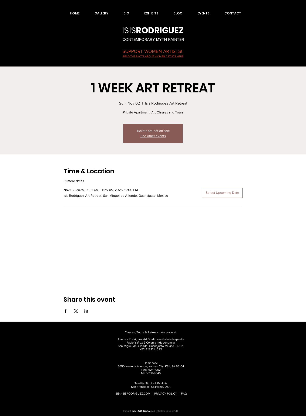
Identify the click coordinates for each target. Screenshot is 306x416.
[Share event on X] (76, 311)
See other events (153, 136)
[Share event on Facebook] (66, 311)
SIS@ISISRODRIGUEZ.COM (133, 393)
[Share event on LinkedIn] (86, 311)
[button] (97, 13)
